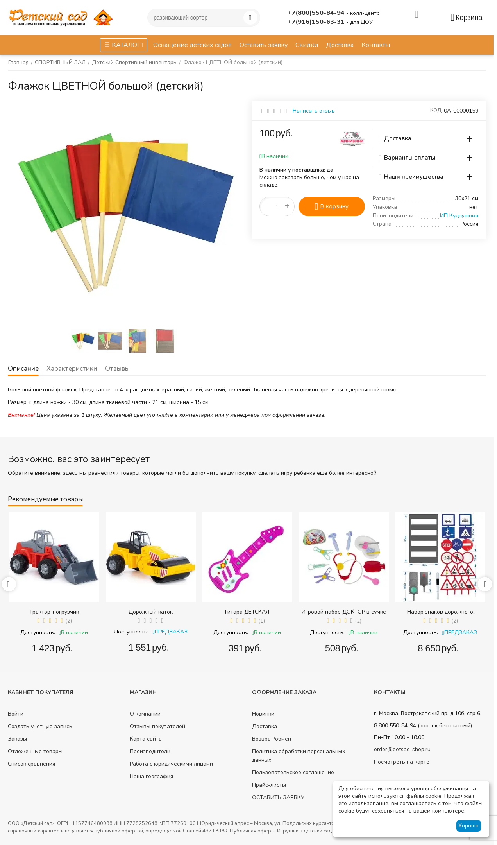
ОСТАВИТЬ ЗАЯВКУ (278, 797)
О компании (145, 714)
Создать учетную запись (40, 726)
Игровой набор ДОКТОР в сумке (344, 611)
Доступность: (37, 632)
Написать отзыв (314, 111)
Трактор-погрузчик (54, 611)
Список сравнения (31, 764)
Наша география (151, 776)
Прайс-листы (269, 785)
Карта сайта (146, 739)
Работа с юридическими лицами (171, 764)
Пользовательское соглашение (293, 772)
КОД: (436, 110)
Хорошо (468, 825)
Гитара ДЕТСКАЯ (247, 611)
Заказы (17, 739)
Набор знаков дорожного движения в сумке (440, 611)
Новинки (263, 714)
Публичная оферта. (253, 830)
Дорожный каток (151, 611)
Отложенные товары (35, 751)
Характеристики (71, 368)
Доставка (264, 726)
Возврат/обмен (271, 739)
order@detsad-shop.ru (402, 749)
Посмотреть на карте (401, 762)
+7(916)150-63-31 (317, 22)
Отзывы (116, 368)
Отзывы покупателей (157, 726)
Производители (150, 751)
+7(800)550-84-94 (317, 13)
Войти (15, 714)
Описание (23, 368)
